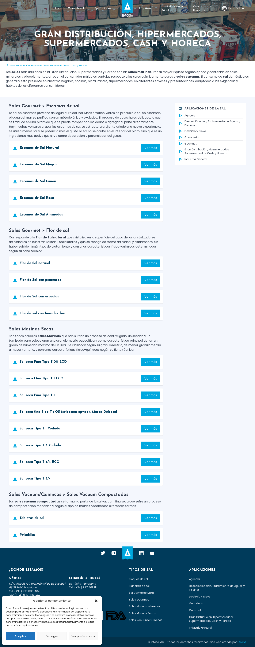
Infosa (127, 8)
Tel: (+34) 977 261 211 (83, 587)
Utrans (242, 642)
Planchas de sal (139, 586)
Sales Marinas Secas (142, 613)
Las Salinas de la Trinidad (172, 8)
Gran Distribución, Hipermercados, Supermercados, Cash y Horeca (204, 151)
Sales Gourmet (139, 599)
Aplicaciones (102, 8)
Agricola (186, 115)
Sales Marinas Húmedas (144, 606)
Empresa (145, 8)
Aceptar (20, 636)
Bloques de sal (138, 579)
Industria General (192, 159)
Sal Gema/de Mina (141, 593)
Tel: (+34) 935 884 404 (24, 591)
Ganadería (188, 137)
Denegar (52, 636)
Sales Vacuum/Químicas (145, 620)
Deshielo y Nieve (192, 131)
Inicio (58, 8)
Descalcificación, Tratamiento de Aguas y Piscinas (209, 123)
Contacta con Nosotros (202, 8)
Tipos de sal (76, 8)
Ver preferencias (83, 636)
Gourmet (187, 143)
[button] (96, 601)
